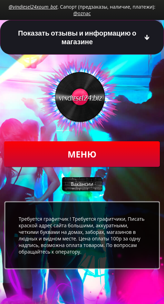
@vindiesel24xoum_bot (33, 6)
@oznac (82, 13)
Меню (82, 154)
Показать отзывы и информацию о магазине (77, 37)
